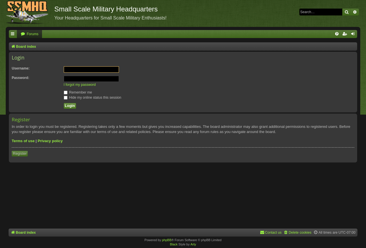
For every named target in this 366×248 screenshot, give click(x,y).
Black (174, 244)
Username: (21, 68)
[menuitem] (29, 34)
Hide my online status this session (93, 98)
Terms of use (23, 141)
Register (20, 153)
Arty (193, 244)
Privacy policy (50, 141)
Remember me (78, 92)
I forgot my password (80, 85)
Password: (20, 78)
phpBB (166, 240)
